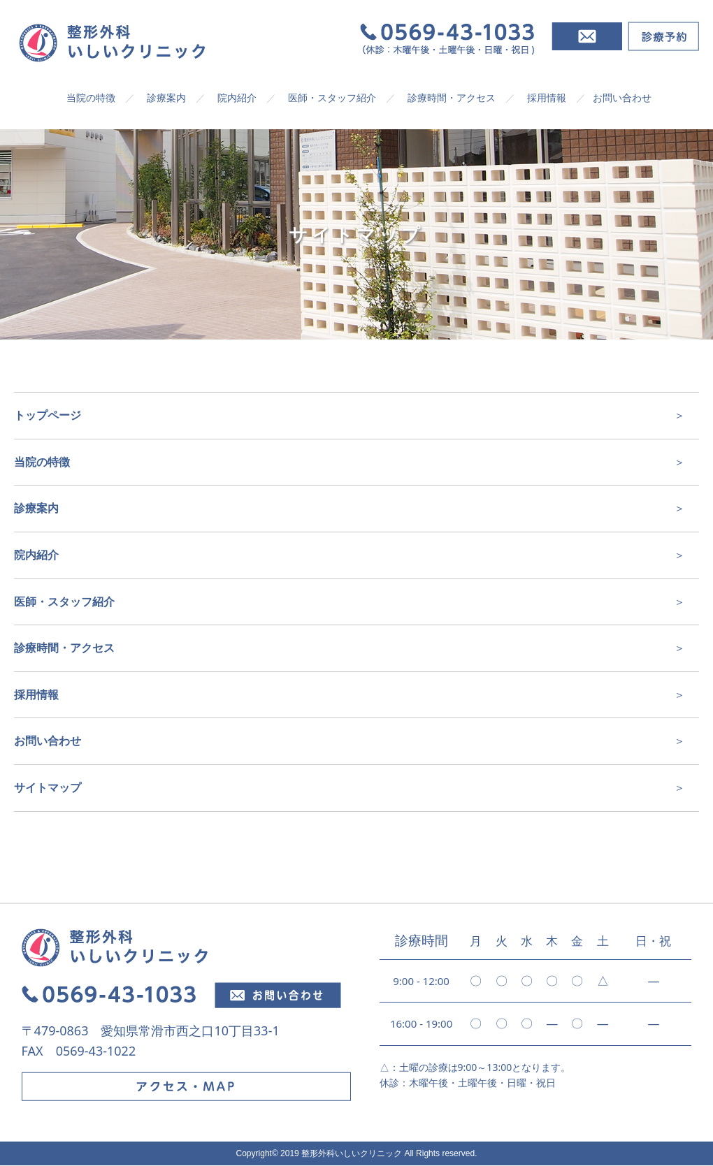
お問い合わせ (622, 97)
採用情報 (546, 97)
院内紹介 (237, 97)
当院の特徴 (90, 97)
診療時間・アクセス (452, 97)
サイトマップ (47, 787)
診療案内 (166, 97)
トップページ (47, 415)
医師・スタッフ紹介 (332, 97)
